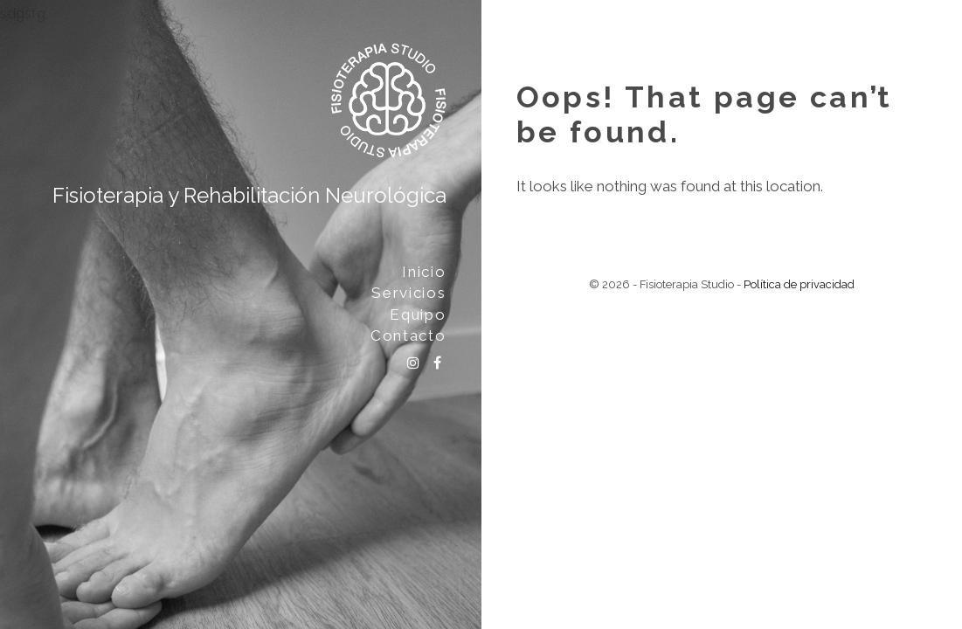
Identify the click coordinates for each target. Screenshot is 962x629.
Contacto (408, 335)
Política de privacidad (799, 284)
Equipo (418, 314)
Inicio (424, 271)
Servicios (408, 292)
